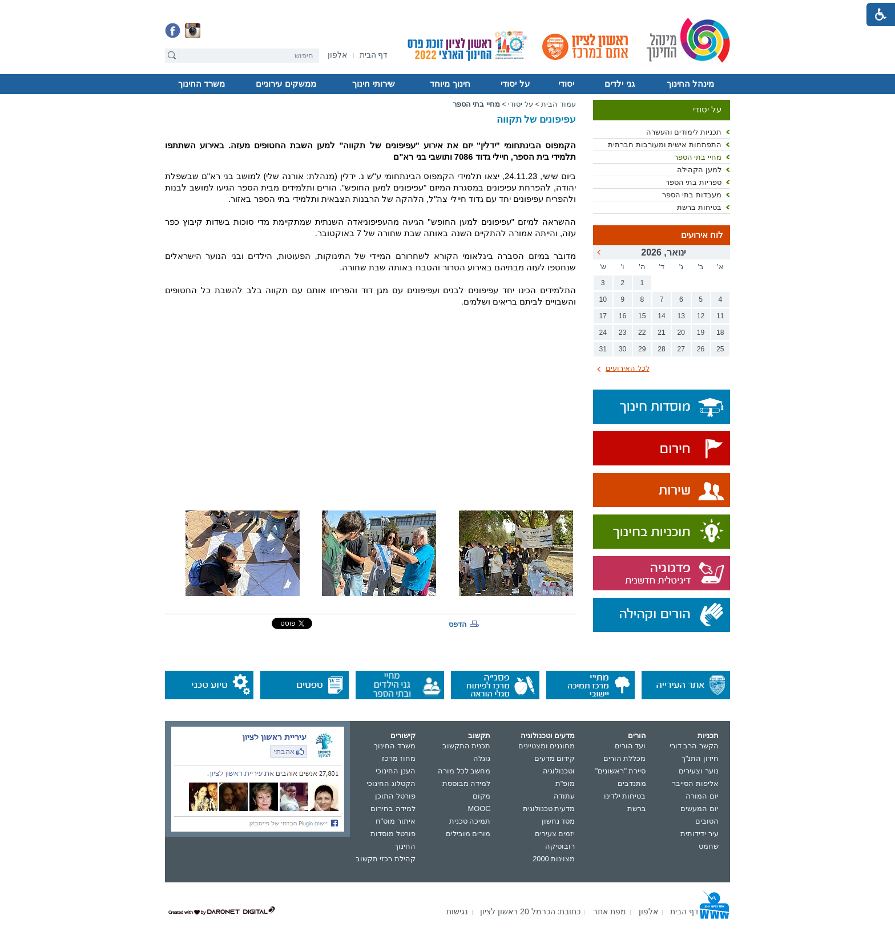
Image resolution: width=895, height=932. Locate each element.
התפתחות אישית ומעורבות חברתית (664, 144)
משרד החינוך (201, 83)
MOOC (479, 808)
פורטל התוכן (395, 796)
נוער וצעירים (699, 771)
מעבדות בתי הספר (691, 195)
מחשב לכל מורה (464, 771)
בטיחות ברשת (699, 207)
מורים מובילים (468, 833)
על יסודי (515, 83)
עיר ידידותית (699, 833)
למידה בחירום (393, 808)
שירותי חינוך (373, 83)
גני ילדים (619, 83)
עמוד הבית (558, 104)
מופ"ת (565, 783)
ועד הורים (630, 745)
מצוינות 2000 (554, 858)
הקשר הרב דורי (694, 745)
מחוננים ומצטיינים (546, 745)
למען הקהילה (699, 169)
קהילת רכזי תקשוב (386, 858)
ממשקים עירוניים (286, 83)
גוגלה (481, 758)
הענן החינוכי (396, 771)
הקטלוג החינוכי (391, 783)
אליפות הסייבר (695, 783)
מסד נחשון (558, 821)
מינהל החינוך (690, 83)
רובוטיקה (560, 846)
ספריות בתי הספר (693, 182)
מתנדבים (632, 783)
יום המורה (702, 796)
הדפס (458, 624)
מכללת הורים (624, 758)
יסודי (566, 83)
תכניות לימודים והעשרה (683, 132)
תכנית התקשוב (466, 745)
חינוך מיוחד (450, 83)
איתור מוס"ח (396, 821)
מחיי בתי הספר (697, 157)
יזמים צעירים (555, 833)
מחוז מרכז (399, 758)
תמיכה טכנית (470, 821)
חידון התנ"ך (700, 758)
